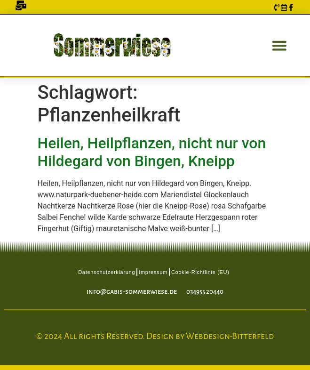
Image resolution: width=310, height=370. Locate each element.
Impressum (153, 272)
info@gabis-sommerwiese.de (132, 291)
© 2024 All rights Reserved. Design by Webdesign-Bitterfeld (155, 336)
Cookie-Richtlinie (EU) (200, 272)
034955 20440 (204, 291)
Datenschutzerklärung (106, 272)
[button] (277, 45)
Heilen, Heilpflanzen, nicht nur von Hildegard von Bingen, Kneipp (152, 152)
